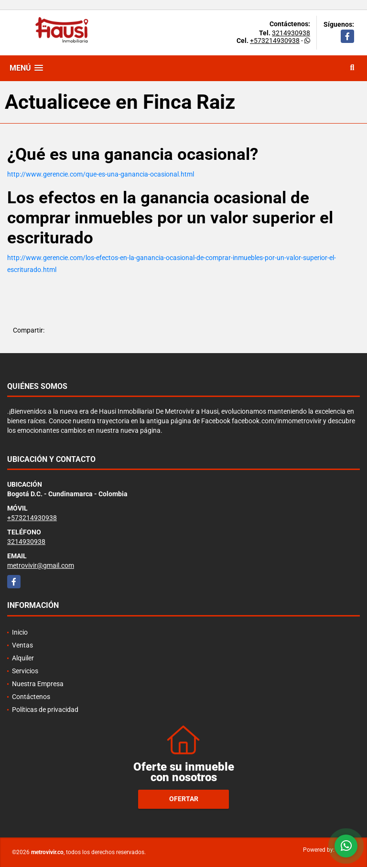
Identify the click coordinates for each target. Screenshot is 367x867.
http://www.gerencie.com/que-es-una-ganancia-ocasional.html (100, 174)
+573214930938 (275, 40)
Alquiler (23, 658)
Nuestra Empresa (38, 684)
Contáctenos (31, 696)
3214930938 (291, 33)
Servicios (25, 671)
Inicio (20, 632)
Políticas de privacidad (45, 709)
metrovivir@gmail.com (40, 565)
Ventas (22, 645)
